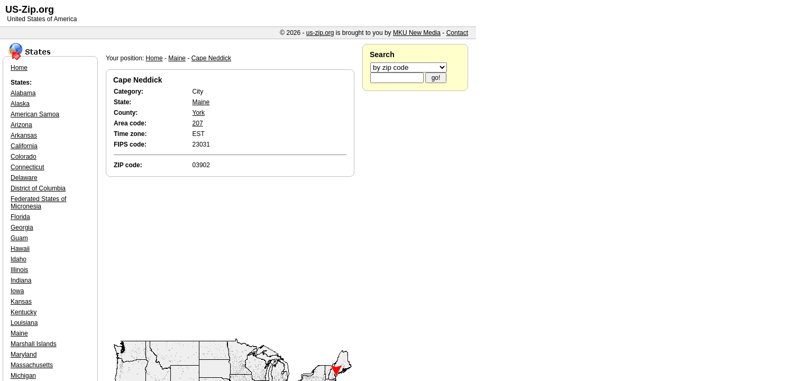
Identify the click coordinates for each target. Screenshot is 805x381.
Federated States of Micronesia (38, 202)
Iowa (17, 291)
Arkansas (24, 135)
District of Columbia (38, 188)
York (199, 112)
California (24, 146)
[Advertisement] (233, 258)
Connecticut (27, 167)
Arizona (21, 125)
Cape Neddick (211, 58)
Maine (177, 58)
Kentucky (23, 312)
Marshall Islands (34, 344)
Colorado (23, 156)
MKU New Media (417, 33)
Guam (19, 238)
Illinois (19, 270)
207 (198, 123)
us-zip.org (320, 33)
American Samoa (35, 114)
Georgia (22, 227)
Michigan (23, 375)
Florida (20, 217)
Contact (457, 33)
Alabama (23, 93)
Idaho (18, 259)
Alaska (20, 103)
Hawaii (20, 248)
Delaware (24, 178)
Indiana (21, 280)
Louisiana (24, 322)
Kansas (21, 301)
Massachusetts (32, 365)
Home (154, 58)
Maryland (23, 354)
